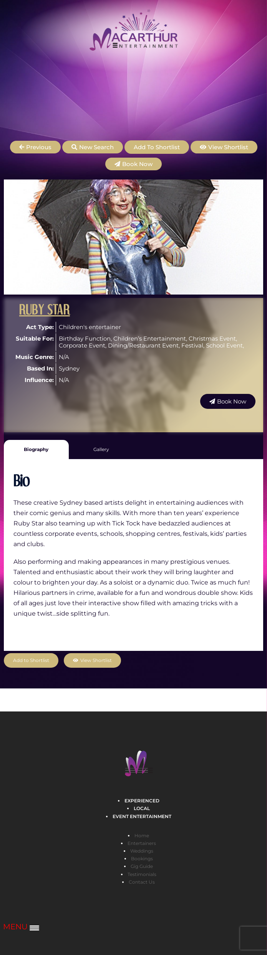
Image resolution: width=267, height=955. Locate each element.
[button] (35, 147)
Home (141, 835)
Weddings (141, 851)
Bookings (142, 858)
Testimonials (142, 874)
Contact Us (142, 882)
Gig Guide (142, 866)
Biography (36, 449)
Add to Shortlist (157, 147)
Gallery (101, 449)
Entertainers (142, 843)
